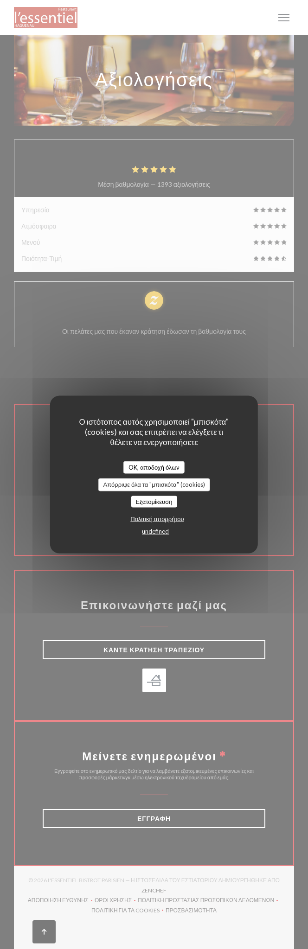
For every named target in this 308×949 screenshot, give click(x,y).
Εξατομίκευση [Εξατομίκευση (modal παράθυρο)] (154, 501)
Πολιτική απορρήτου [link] (157, 518)
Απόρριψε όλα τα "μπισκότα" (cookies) (154, 484)
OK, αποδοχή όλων (154, 467)
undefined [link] (155, 531)
